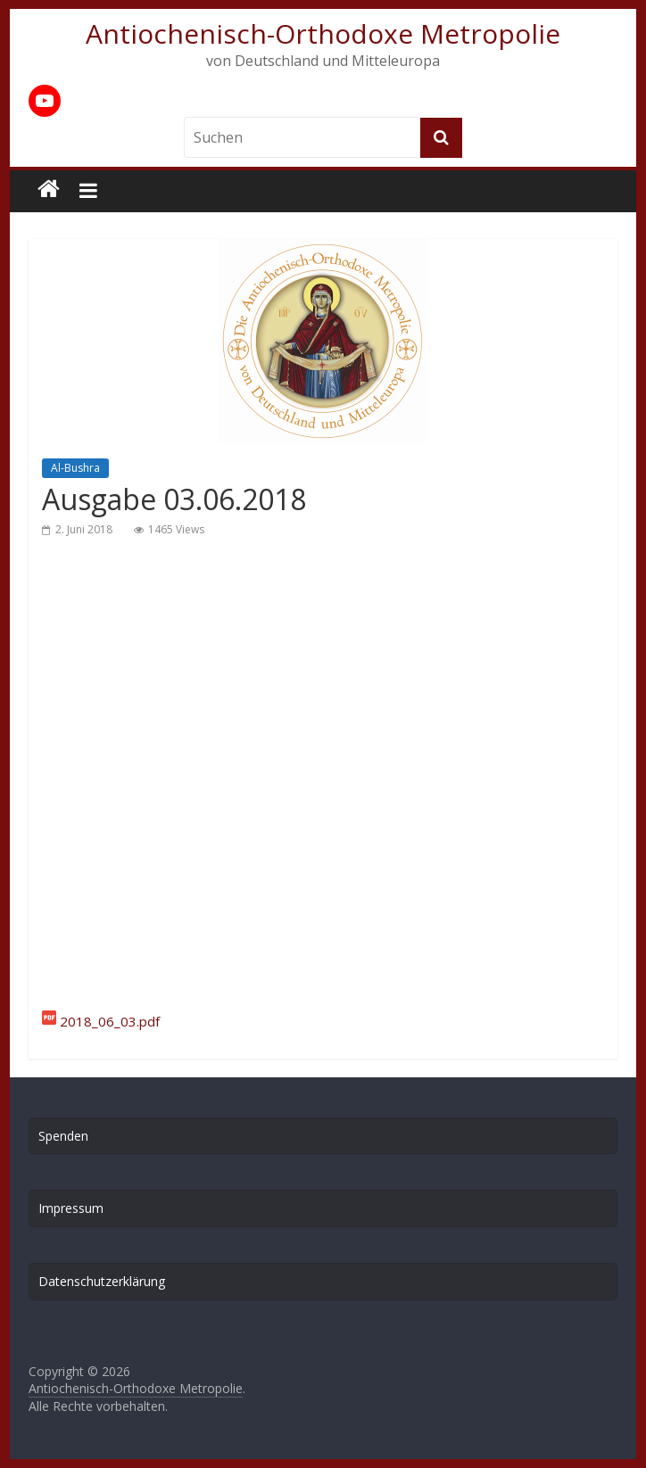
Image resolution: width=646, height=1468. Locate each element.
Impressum (71, 1208)
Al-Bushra (75, 467)
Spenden (63, 1135)
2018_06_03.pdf (110, 1021)
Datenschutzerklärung (101, 1281)
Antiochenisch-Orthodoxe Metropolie (323, 33)
